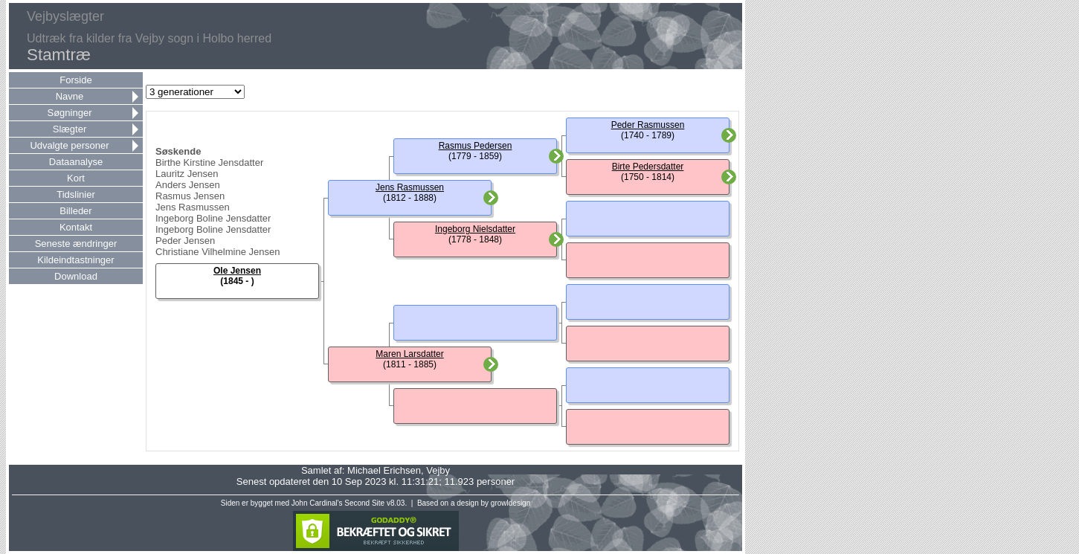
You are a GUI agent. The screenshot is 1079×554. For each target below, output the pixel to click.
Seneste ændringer (76, 243)
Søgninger (70, 112)
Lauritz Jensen (187, 173)
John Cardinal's (317, 503)
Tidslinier (76, 194)
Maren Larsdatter (409, 354)
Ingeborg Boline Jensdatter (213, 218)
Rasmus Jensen (190, 196)
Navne (70, 96)
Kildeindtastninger (75, 259)
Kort (76, 178)
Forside (75, 80)
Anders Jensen (187, 184)
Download (75, 276)
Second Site (364, 503)
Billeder (75, 210)
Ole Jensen (237, 270)
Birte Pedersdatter (648, 166)
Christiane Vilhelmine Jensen (217, 251)
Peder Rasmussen (648, 125)
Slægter (70, 129)
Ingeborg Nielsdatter (475, 229)
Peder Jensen (185, 240)
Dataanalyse (76, 161)
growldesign (510, 503)
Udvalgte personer (69, 145)
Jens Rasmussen (192, 207)
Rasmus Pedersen (475, 146)
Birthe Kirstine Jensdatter (209, 162)
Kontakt (75, 227)
